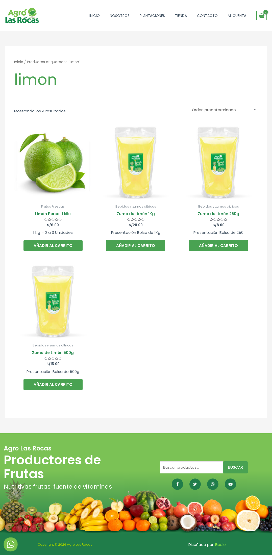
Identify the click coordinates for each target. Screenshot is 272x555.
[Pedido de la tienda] (223, 109)
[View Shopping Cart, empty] (261, 15)
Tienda (181, 15)
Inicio (94, 15)
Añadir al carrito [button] (53, 245)
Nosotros (120, 15)
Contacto (207, 15)
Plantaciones (152, 15)
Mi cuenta (237, 15)
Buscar (235, 467)
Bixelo (220, 544)
